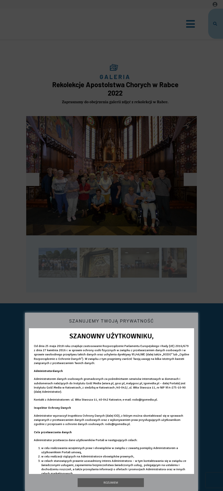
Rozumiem (111, 482)
